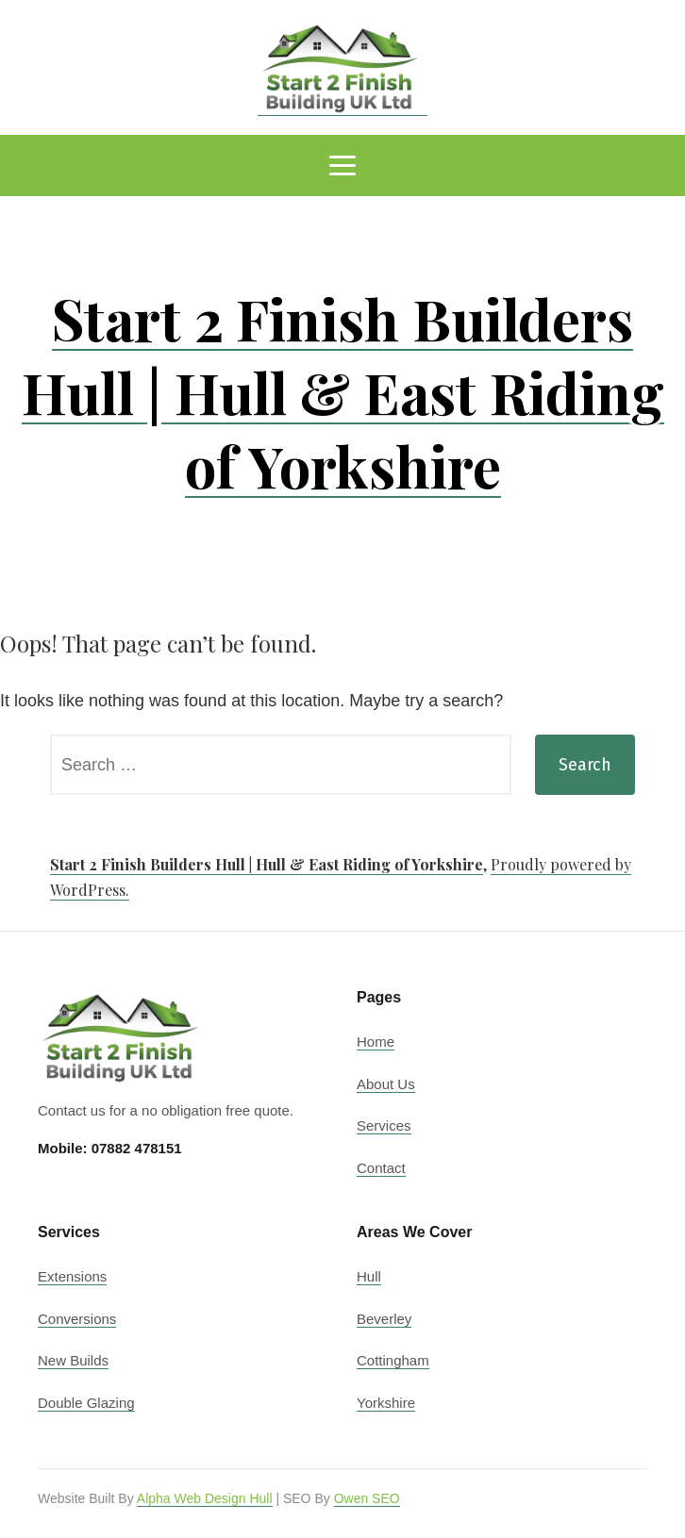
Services (384, 1125)
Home (375, 1042)
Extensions (72, 1276)
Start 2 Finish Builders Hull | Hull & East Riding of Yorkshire (343, 391)
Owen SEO (367, 1498)
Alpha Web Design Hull (205, 1498)
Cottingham (393, 1360)
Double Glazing (86, 1403)
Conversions (77, 1319)
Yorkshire (386, 1403)
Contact (381, 1168)
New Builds (73, 1360)
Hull (369, 1276)
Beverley (384, 1319)
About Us (386, 1084)
